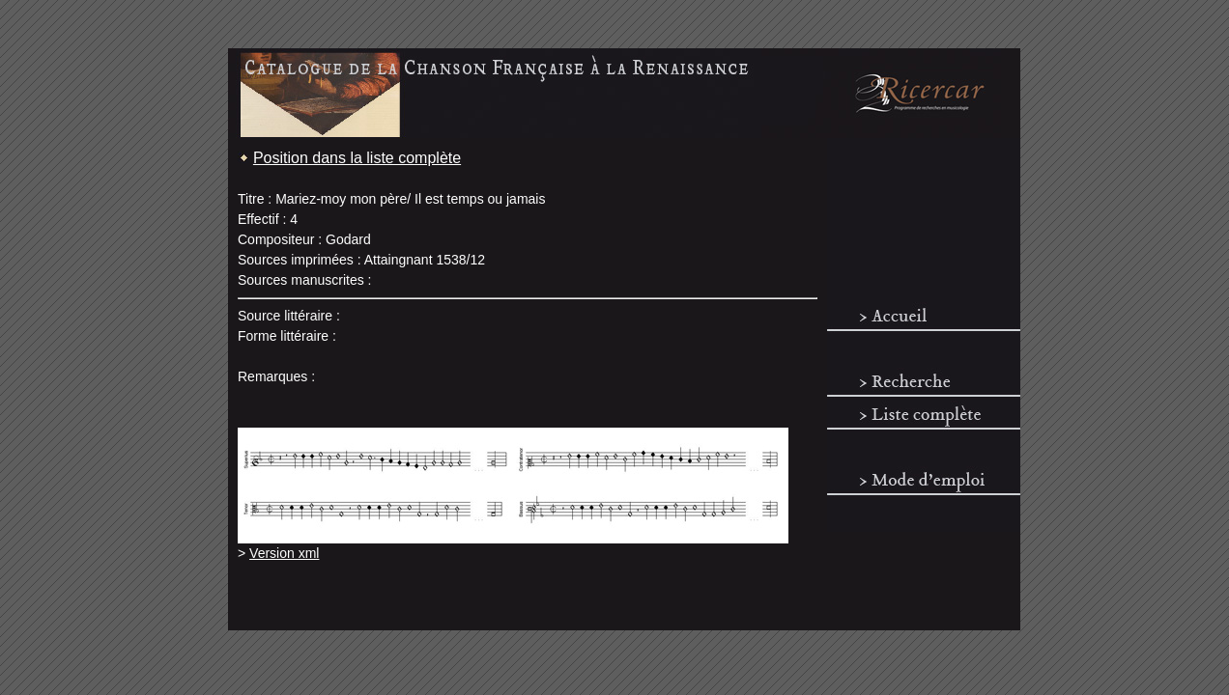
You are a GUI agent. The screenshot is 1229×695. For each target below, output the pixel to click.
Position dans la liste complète (357, 158)
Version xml (284, 553)
